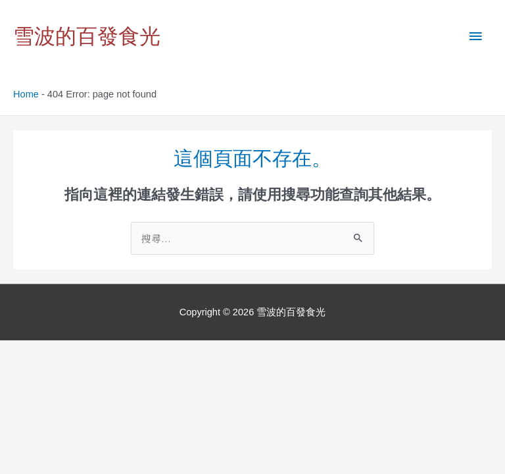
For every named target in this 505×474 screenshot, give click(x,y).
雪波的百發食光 (86, 36)
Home (26, 94)
